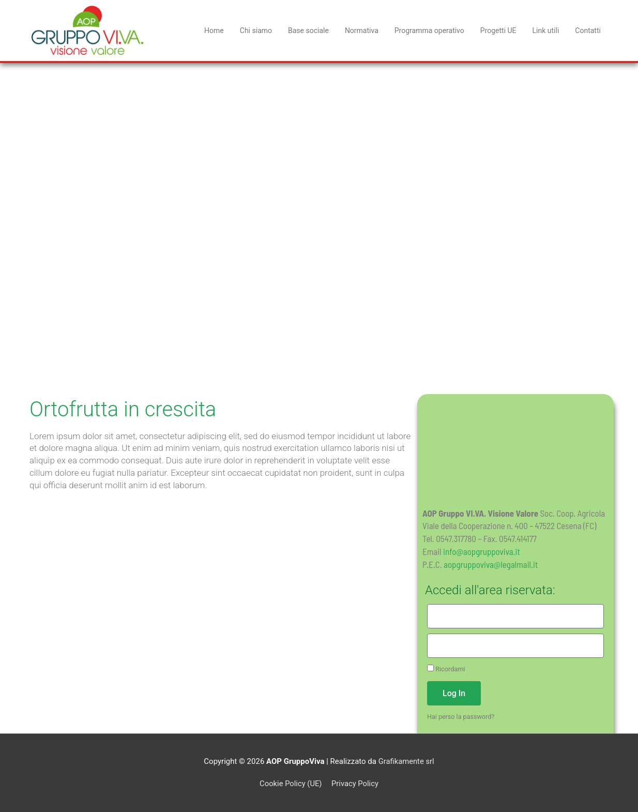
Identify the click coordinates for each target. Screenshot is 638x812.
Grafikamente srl (406, 761)
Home (214, 30)
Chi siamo (256, 30)
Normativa (361, 30)
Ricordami (446, 669)
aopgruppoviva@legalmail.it (491, 564)
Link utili (546, 30)
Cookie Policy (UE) (290, 783)
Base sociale (308, 30)
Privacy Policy (355, 783)
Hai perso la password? (461, 716)
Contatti (588, 30)
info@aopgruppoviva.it (481, 551)
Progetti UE (498, 30)
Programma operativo (429, 30)
